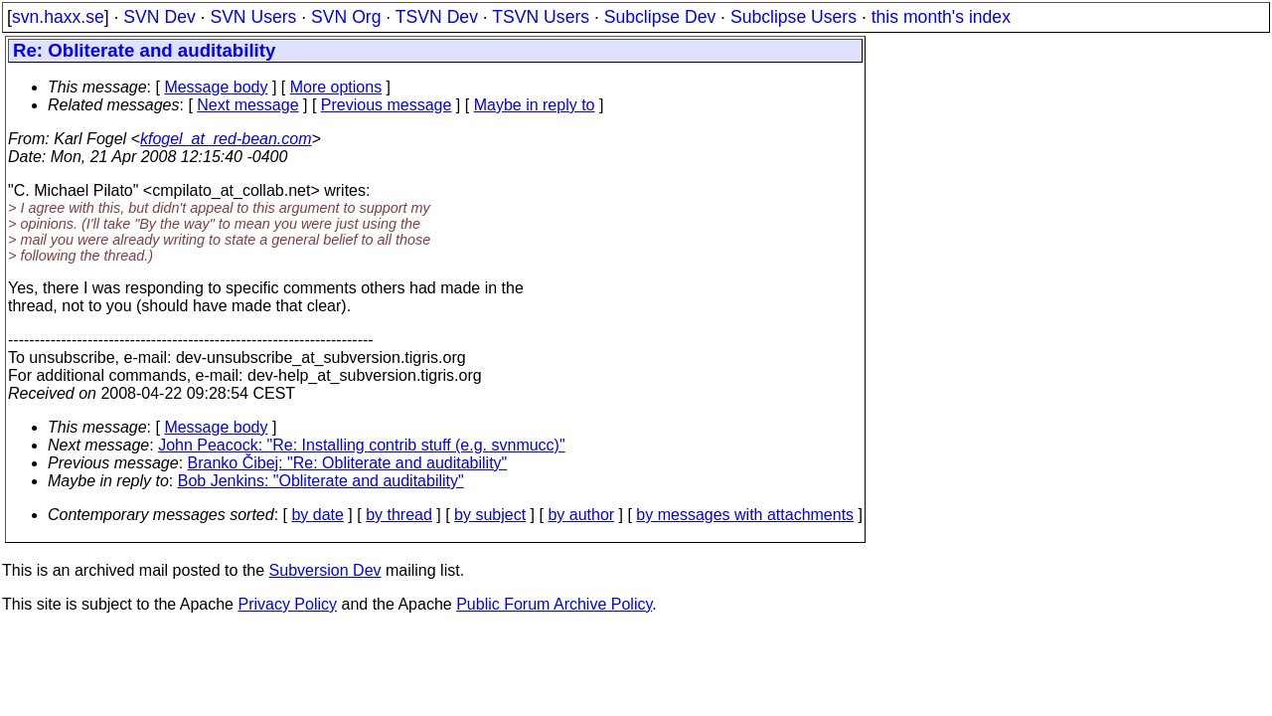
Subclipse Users (793, 17)
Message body (215, 87)
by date (317, 514)
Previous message (386, 104)
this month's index (941, 17)
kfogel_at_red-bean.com (226, 138)
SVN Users (253, 17)
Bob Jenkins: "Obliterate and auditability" (321, 480)
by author (581, 514)
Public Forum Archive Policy (554, 604)
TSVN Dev (437, 17)
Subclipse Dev (660, 17)
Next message (247, 104)
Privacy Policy (287, 604)
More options (336, 87)
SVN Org (346, 17)
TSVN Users (540, 17)
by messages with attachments (745, 514)
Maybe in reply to (534, 104)
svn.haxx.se (58, 17)
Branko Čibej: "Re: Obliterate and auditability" (348, 462)
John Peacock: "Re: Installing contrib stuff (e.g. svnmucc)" (361, 445)
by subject (490, 514)
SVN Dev (159, 17)
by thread (399, 514)
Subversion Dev (325, 570)
